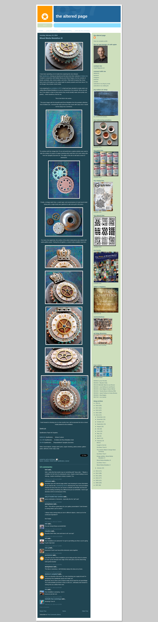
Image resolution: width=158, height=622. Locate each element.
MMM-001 (43, 437)
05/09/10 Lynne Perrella (100, 380)
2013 (97, 471)
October (99, 421)
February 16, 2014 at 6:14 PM (53, 597)
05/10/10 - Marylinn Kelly (100, 383)
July (98, 428)
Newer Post (43, 611)
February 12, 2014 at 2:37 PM (53, 564)
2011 (97, 475)
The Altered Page (71, 16)
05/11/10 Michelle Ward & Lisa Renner (104, 385)
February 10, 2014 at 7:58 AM (53, 521)
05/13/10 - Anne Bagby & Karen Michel (104, 389)
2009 (97, 480)
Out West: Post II (101, 453)
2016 (97, 410)
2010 (97, 478)
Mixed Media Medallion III (51, 38)
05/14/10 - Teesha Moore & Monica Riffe (105, 391)
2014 (97, 415)
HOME (40, 31)
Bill (46, 538)
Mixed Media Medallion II (103, 465)
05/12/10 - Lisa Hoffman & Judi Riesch (104, 387)
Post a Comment (44, 607)
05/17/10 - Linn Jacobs (100, 397)
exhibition (46, 461)
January (99, 468)
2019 (97, 403)
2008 (97, 482)
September (100, 424)
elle (46, 524)
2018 (97, 405)
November (100, 419)
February (99, 440)
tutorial (67, 461)
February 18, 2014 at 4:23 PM (53, 604)
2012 (97, 473)
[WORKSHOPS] (66, 31)
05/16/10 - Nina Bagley (100, 395)
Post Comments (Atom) (54, 614)
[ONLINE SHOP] (52, 31)
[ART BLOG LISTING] (82, 31)
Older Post (85, 611)
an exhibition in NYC (56, 88)
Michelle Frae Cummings (53, 599)
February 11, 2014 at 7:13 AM (53, 546)
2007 (97, 485)
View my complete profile (101, 41)
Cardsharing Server (61, 485)
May (98, 433)
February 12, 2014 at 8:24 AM (53, 553)
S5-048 (42, 442)
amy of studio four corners (54, 496)
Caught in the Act (101, 445)
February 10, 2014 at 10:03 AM (53, 536)
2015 (97, 412)
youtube (96, 81)
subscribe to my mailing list (101, 85)
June (98, 431)
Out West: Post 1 (101, 462)
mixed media (53, 461)
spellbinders (61, 461)
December (100, 417)
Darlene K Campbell (51, 574)
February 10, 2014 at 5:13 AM (53, 479)
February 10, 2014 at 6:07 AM (53, 494)
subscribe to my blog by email (102, 83)
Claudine (48, 531)
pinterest (96, 79)
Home (64, 611)
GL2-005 (42, 440)
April (98, 436)
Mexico (99, 442)
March (99, 438)
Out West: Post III (101, 447)
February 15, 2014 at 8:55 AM (53, 587)
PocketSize (48, 555)
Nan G (47, 548)
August (99, 426)
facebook (96, 75)
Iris (46, 589)
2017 (97, 408)
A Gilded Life (84, 76)
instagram (96, 77)
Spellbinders (46, 76)
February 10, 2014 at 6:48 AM (53, 502)
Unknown (48, 481)
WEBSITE (96, 73)
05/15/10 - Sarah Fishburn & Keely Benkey (105, 393)
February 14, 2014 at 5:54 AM (53, 572)
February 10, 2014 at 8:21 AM (53, 529)
